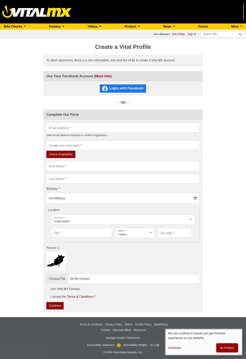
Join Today (178, 34)
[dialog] (203, 342)
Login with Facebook (126, 88)
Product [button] (131, 26)
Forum (203, 26)
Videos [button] (93, 26)
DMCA (129, 324)
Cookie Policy (143, 324)
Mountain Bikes (122, 330)
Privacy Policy (113, 324)
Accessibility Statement (101, 345)
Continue (55, 305)
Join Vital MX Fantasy (65, 289)
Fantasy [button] (55, 26)
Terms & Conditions (80, 296)
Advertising (160, 324)
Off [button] (157, 345)
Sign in (192, 34)
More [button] (235, 26)
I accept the (72, 296)
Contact (105, 330)
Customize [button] (174, 347)
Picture (53, 248)
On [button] (151, 345)
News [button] (167, 26)
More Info (103, 76)
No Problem (227, 347)
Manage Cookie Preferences (123, 337)
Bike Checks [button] (13, 26)
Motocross (140, 330)
